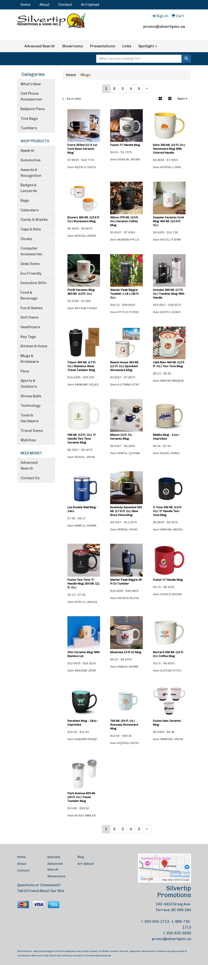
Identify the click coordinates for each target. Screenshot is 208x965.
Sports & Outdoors (29, 384)
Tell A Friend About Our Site (40, 891)
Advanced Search (39, 46)
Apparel (27, 150)
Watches (28, 440)
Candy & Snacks (34, 219)
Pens (25, 371)
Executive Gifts (33, 283)
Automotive (31, 160)
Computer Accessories (31, 251)
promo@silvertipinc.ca (164, 26)
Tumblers (29, 128)
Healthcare (30, 327)
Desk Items (30, 264)
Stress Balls (31, 396)
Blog (81, 857)
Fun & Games (32, 308)
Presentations (102, 46)
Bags (25, 200)
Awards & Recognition (31, 173)
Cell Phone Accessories (31, 96)
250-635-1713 (156, 921)
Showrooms (72, 46)
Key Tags (28, 337)
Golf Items (29, 317)
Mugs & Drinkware (30, 359)
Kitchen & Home (34, 346)
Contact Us (30, 478)
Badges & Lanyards (29, 188)
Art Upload (90, 4)
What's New (31, 84)
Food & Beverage (29, 295)
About (44, 4)
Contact (65, 4)
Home (25, 4)
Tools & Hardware (29, 418)
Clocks (26, 239)
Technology (31, 405)
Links (126, 46)
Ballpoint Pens (33, 109)
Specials (53, 857)
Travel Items (32, 431)
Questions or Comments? (38, 885)
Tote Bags (29, 118)
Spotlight (147, 46)
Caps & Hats (31, 229)
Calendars (30, 210)
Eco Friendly (31, 273)
